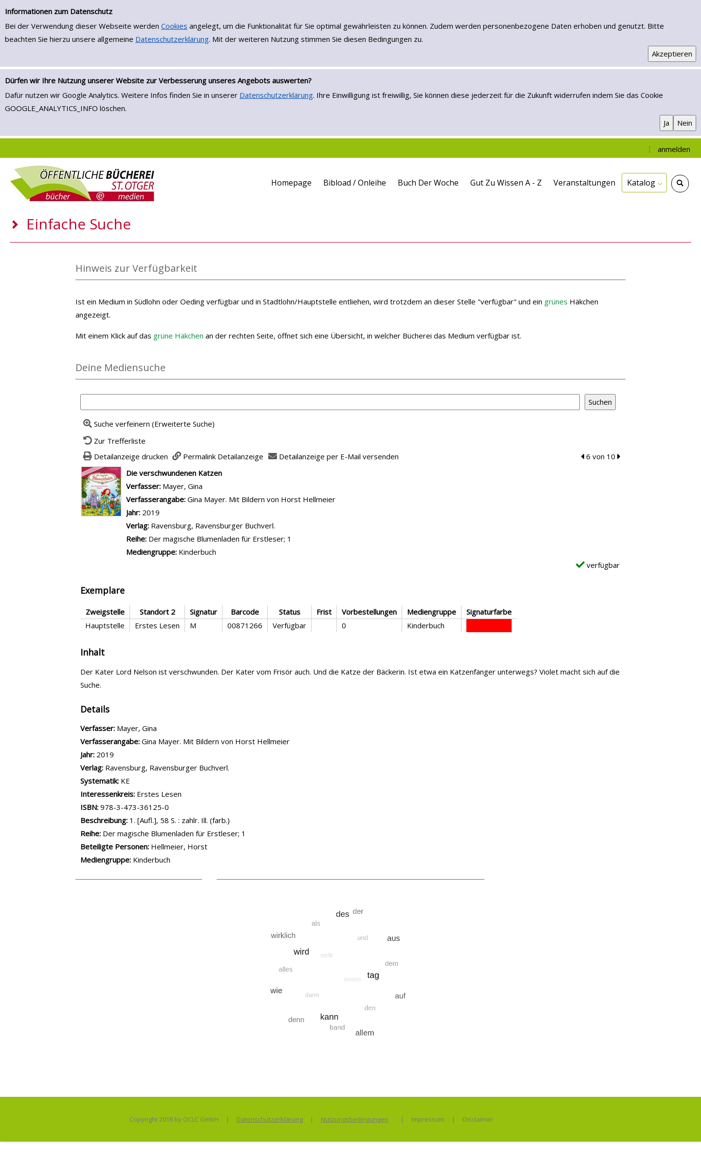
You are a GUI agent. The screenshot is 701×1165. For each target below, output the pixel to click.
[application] (644, 182)
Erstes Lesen (159, 794)
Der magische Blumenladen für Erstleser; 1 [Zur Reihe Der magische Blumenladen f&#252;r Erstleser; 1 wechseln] (220, 539)
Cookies (174, 26)
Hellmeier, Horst (179, 846)
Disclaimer (477, 1119)
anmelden (674, 149)
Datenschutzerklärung (172, 39)
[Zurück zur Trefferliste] (113, 441)
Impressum (427, 1119)
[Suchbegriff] (330, 402)
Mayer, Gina (183, 486)
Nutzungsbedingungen (354, 1119)
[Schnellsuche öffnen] (680, 183)
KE (125, 781)
